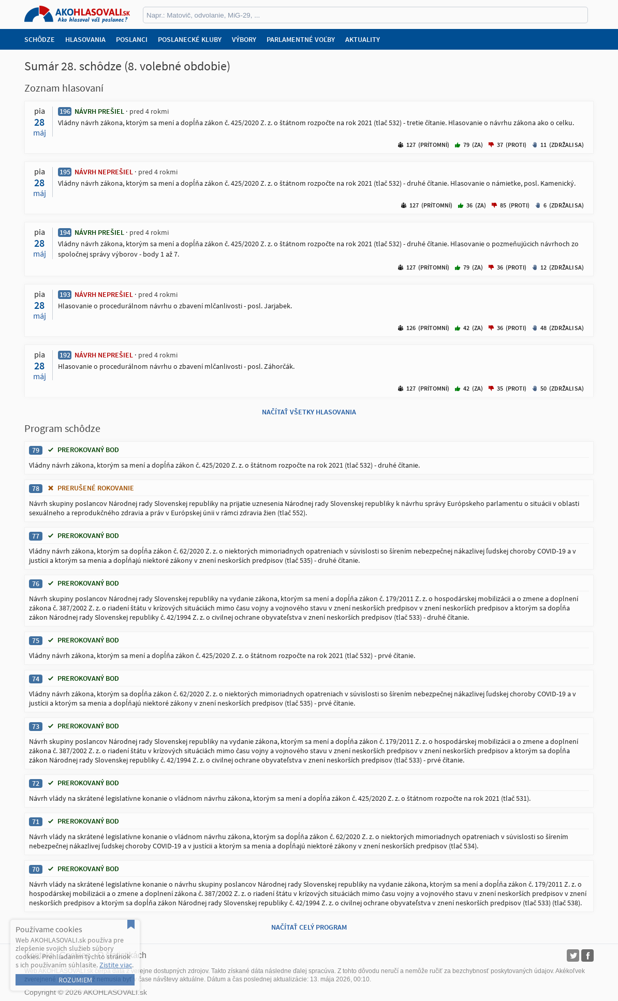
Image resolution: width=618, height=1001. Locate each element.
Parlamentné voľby (301, 39)
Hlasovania (85, 39)
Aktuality (362, 39)
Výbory (244, 39)
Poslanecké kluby (190, 39)
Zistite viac (115, 964)
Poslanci (132, 39)
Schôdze (39, 39)
